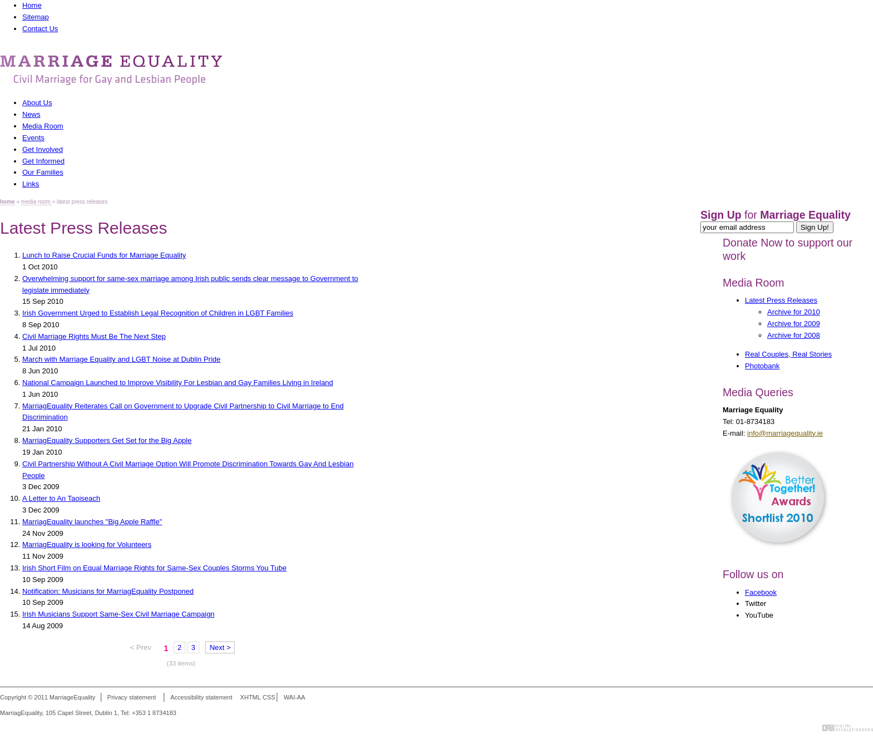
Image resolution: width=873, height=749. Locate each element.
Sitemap (35, 17)
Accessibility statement (201, 697)
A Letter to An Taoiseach (61, 498)
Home (32, 5)
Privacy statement (131, 697)
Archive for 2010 (793, 312)
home (7, 202)
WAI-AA (294, 697)
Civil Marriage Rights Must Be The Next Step (94, 336)
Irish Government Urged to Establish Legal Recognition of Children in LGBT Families (157, 313)
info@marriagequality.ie (785, 433)
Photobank (762, 366)
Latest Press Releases (781, 300)
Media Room (753, 283)
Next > (219, 647)
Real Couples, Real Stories (788, 354)
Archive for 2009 (793, 323)
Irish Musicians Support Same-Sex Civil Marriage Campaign (118, 614)
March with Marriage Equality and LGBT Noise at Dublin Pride (121, 359)
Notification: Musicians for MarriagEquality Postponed (108, 591)
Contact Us (40, 28)
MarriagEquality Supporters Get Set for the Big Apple (107, 440)
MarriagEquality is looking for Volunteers (86, 544)
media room (36, 202)
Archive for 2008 (793, 335)
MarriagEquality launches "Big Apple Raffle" (92, 522)
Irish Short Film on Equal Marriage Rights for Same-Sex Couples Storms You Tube (154, 568)
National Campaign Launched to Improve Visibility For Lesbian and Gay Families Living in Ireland (177, 382)
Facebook (761, 592)
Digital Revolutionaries (847, 728)
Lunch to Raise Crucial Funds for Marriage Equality (104, 255)
